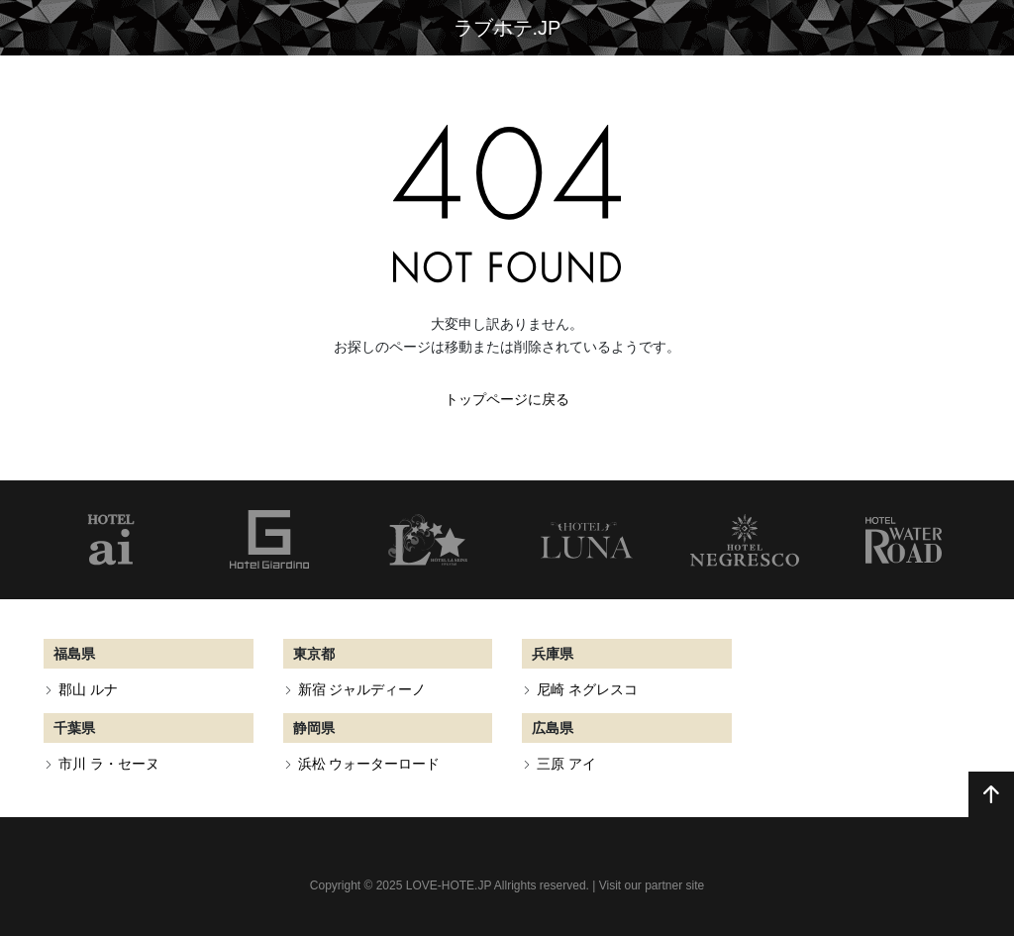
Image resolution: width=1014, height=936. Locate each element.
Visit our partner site (652, 885)
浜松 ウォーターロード (369, 764)
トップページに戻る (507, 399)
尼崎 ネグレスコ (587, 689)
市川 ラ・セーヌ (108, 764)
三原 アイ (566, 764)
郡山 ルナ (88, 689)
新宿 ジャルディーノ (362, 689)
